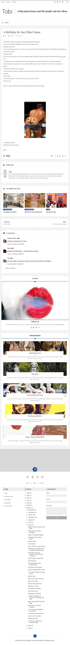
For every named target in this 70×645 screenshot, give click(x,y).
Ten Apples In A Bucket (9, 212)
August (30, 519)
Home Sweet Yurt (33, 590)
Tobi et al (22, 640)
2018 (28, 492)
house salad (7, 209)
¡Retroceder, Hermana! (34, 593)
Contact (14, 2)
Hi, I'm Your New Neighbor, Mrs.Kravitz (35, 609)
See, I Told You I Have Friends (36, 546)
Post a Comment (10, 268)
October (30, 514)
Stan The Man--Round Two (35, 558)
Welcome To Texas (33, 585)
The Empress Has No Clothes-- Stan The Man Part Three (35, 554)
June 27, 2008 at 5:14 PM (14, 254)
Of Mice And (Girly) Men (35, 583)
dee (8, 258)
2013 (28, 497)
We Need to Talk (51, 212)
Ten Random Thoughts (34, 588)
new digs (7, 499)
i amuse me (8, 505)
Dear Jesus (35, 374)
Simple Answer (12, 238)
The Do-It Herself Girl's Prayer (36, 569)
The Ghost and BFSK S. (35, 416)
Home (3, 2)
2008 (28, 507)
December (31, 509)
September (31, 517)
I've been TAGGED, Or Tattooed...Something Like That (36, 597)
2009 (28, 505)
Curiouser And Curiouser (35, 567)
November (31, 512)
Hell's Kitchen (32, 543)
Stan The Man (32, 560)
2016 (28, 495)
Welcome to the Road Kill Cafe (33, 212)
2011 (28, 500)
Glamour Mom (32, 541)
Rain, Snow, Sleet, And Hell (35, 578)
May (29, 625)
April (29, 627)
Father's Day (31, 576)
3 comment (18, 36)
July (29, 522)
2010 (28, 502)
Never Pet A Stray (33, 580)
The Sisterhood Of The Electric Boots (34, 563)
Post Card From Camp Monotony (34, 531)
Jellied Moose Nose (35, 353)
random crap (29, 209)
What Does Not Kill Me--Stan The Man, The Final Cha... (36, 549)
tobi (8, 155)
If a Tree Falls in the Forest (35, 395)
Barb (9, 248)
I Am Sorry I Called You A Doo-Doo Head (35, 621)
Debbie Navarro (50, 640)
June (29, 524)
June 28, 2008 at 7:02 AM (14, 264)
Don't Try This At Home (34, 615)
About (8, 2)
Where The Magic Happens (35, 534)
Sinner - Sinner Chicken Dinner (35, 437)
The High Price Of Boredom (36, 613)
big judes (7, 502)
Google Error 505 (33, 618)
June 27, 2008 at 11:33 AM (15, 244)
